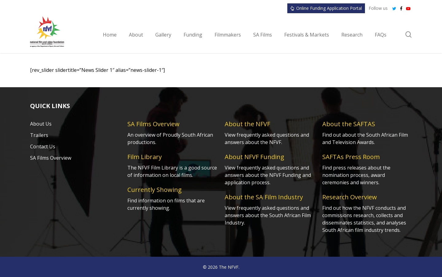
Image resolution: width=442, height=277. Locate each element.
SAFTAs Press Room (351, 157)
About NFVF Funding (254, 157)
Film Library (144, 157)
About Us (41, 123)
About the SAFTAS (348, 124)
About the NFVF (247, 124)
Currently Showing (154, 189)
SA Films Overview (50, 157)
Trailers (39, 135)
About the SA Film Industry (264, 197)
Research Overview (349, 197)
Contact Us (42, 146)
